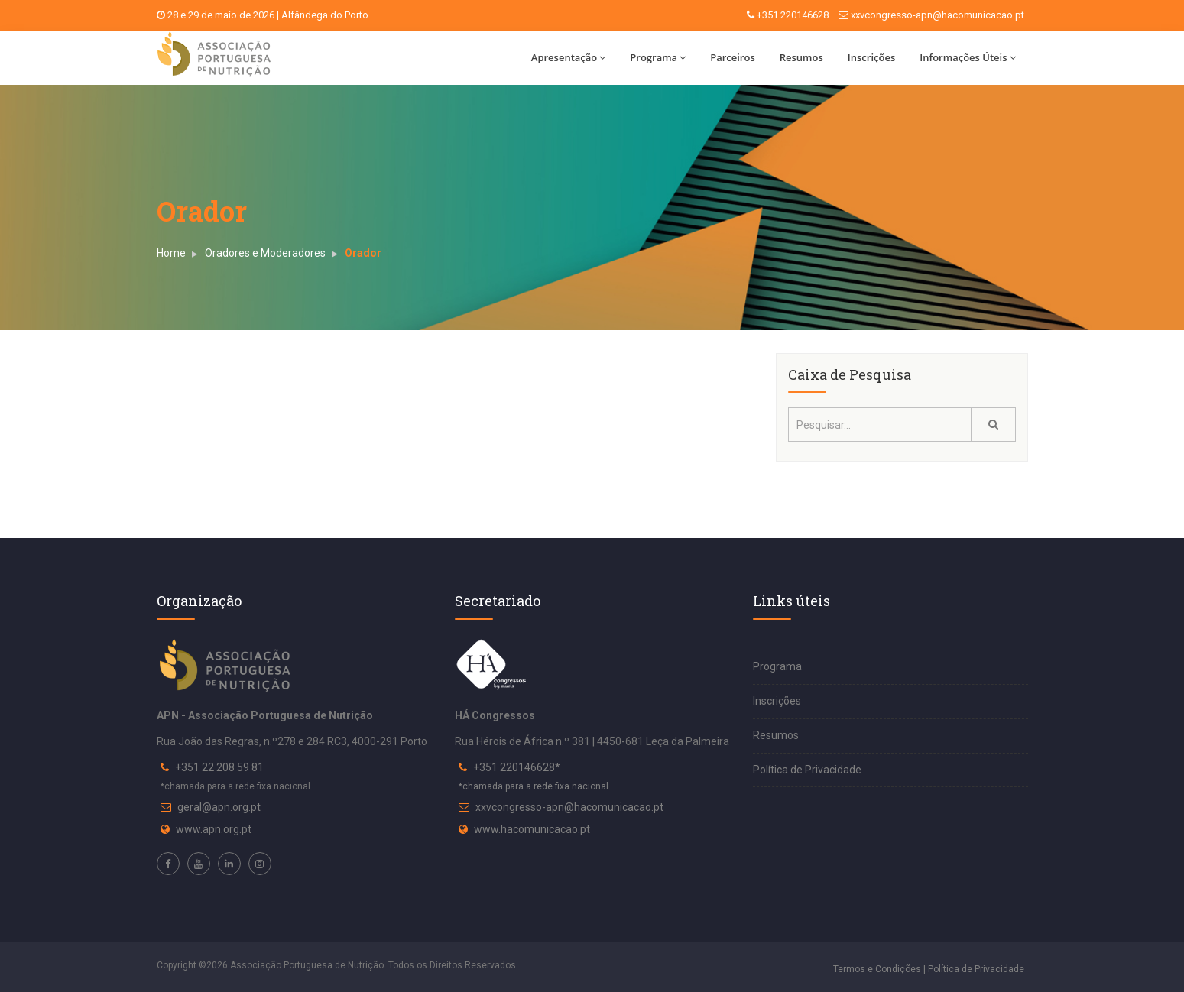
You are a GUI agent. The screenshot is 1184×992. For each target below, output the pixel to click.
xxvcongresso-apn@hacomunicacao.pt (937, 15)
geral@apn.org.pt (219, 807)
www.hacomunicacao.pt (532, 829)
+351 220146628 (793, 15)
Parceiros (732, 57)
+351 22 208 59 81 (219, 767)
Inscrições (871, 57)
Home (171, 253)
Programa (658, 57)
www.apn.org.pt (213, 829)
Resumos (801, 57)
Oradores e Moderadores (265, 253)
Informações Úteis (967, 57)
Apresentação (568, 57)
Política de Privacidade (807, 769)
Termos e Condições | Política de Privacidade (928, 969)
